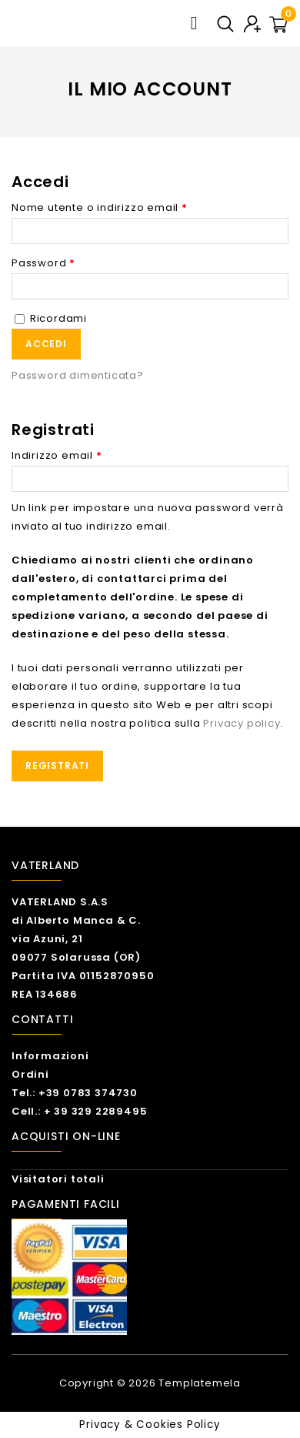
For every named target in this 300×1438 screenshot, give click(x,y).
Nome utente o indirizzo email (100, 207)
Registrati (57, 765)
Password (43, 263)
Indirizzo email (57, 455)
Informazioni (50, 1055)
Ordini (30, 1074)
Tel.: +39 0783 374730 (75, 1092)
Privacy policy (241, 723)
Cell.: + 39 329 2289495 (79, 1111)
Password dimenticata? (78, 375)
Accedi (46, 343)
